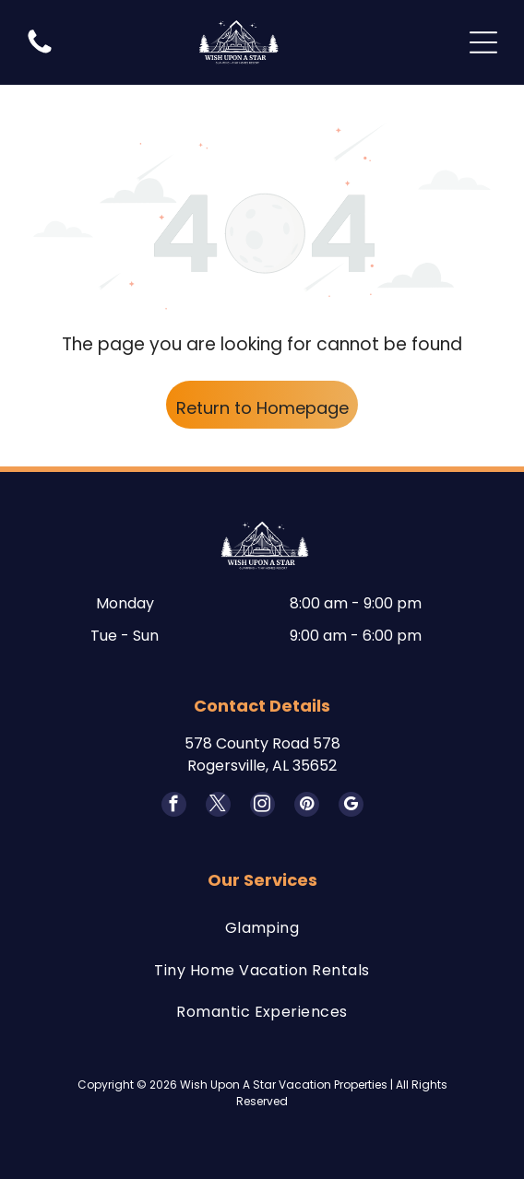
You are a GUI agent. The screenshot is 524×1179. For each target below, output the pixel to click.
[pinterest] (306, 806)
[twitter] (218, 806)
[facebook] (173, 806)
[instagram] (262, 806)
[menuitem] (262, 928)
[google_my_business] (351, 806)
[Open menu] (483, 42)
